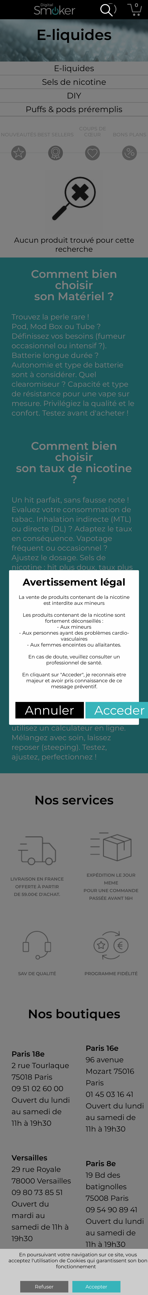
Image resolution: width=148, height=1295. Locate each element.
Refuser (44, 1287)
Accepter (96, 1287)
